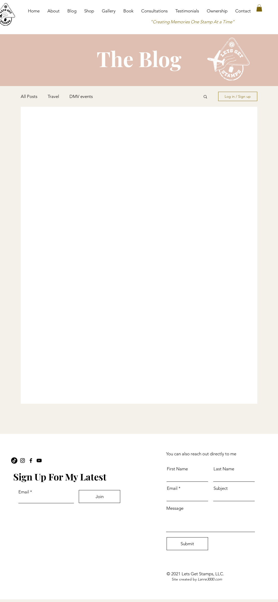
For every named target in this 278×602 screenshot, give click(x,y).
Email (23, 492)
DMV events (81, 96)
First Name (177, 469)
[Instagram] (22, 460)
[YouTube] (39, 460)
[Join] (99, 496)
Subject (220, 488)
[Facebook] (31, 460)
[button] (259, 7)
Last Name (223, 469)
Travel (53, 96)
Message (174, 508)
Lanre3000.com (210, 579)
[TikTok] (14, 460)
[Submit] (187, 543)
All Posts (29, 96)
